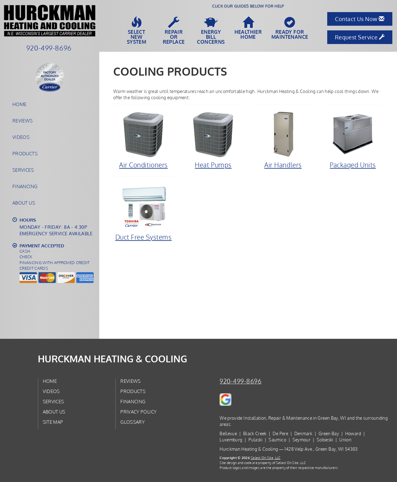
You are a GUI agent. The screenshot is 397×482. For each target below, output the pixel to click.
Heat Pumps (213, 140)
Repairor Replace (174, 30)
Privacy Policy (138, 411)
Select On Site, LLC (265, 457)
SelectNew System (136, 30)
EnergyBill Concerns (211, 30)
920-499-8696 (240, 381)
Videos (20, 137)
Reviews (22, 120)
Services (23, 170)
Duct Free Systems (143, 212)
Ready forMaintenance (289, 28)
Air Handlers (283, 140)
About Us (23, 203)
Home (19, 104)
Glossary (132, 422)
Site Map (53, 422)
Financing (25, 186)
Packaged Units (353, 140)
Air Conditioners (143, 140)
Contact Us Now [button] (359, 18)
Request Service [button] (360, 37)
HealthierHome (248, 28)
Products (25, 153)
